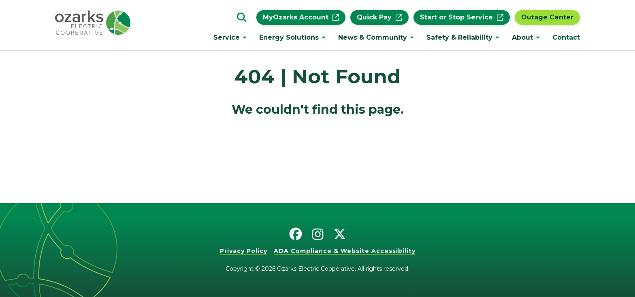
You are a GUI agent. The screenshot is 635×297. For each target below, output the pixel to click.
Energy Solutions (289, 37)
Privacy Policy (243, 251)
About (522, 37)
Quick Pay (379, 17)
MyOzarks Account (301, 17)
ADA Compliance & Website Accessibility (345, 251)
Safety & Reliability (459, 37)
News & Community (372, 37)
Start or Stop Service (461, 17)
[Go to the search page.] (242, 17)
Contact (566, 37)
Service (226, 37)
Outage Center (547, 17)
